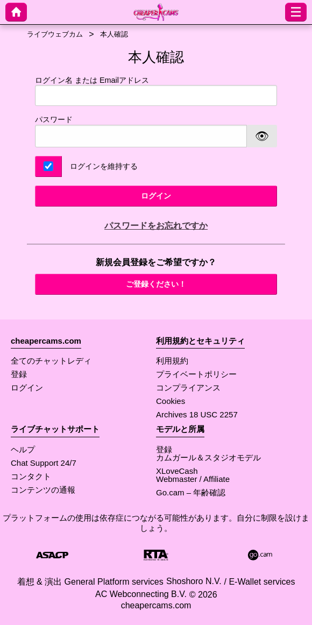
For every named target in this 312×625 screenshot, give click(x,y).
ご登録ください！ (156, 284)
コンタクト (31, 476)
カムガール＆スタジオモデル (208, 457)
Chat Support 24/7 (43, 462)
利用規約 (172, 360)
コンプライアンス (188, 387)
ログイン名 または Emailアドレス (156, 91)
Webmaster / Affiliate (193, 479)
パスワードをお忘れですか (156, 225)
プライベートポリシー (196, 374)
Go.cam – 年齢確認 (190, 492)
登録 (19, 374)
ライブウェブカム (55, 34)
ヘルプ (23, 449)
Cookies (170, 401)
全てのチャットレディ (51, 360)
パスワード (54, 119)
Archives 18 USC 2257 (197, 414)
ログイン (156, 195)
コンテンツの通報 (43, 489)
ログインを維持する (104, 166)
